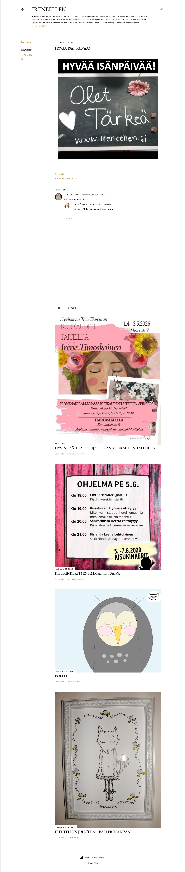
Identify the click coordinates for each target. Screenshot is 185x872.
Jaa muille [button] (26, 42)
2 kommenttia (73, 837)
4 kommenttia (73, 681)
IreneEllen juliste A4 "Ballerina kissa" (93, 831)
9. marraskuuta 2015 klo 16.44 (99, 204)
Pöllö (61, 675)
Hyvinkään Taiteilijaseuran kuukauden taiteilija (105, 448)
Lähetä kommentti (75, 454)
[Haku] (161, 9)
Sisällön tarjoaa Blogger (92, 857)
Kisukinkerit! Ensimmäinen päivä (87, 573)
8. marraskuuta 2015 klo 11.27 (93, 195)
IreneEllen (49, 9)
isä (22, 59)
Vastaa (68, 218)
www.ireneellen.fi (39, 26)
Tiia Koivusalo (71, 194)
